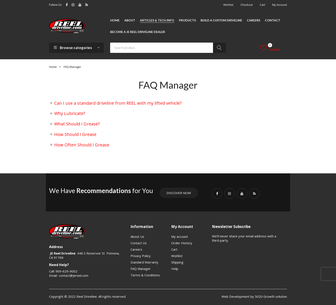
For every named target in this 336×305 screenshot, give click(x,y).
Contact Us (138, 243)
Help (174, 268)
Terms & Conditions (145, 275)
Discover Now (178, 193)
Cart (262, 5)
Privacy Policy (140, 256)
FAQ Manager (140, 268)
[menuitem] (115, 20)
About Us (137, 236)
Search (219, 48)
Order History (181, 243)
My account (279, 5)
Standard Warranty (144, 262)
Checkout (246, 5)
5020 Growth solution (270, 296)
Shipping (177, 262)
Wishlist (228, 5)
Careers (136, 249)
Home (53, 67)
